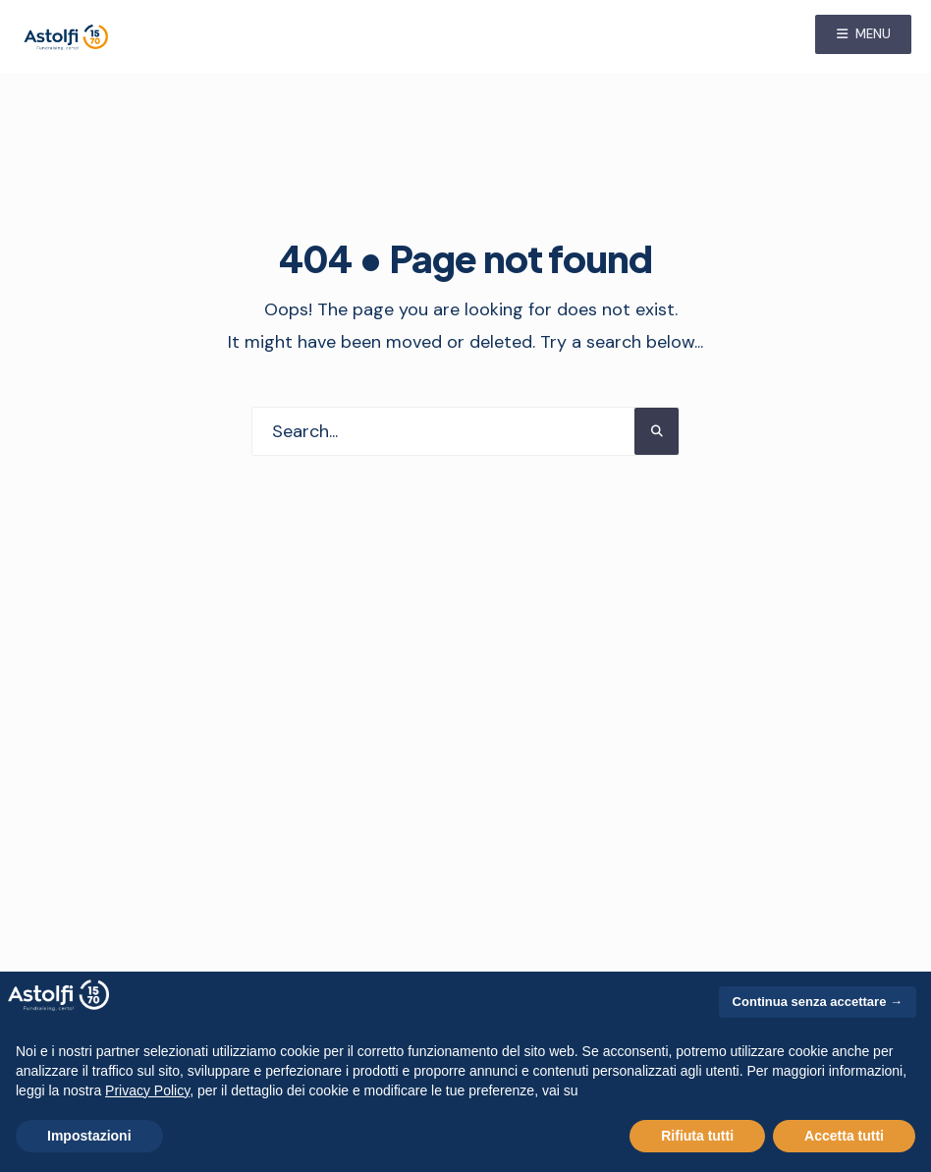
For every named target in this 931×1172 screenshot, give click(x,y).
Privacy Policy (147, 1090)
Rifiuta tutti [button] (697, 1136)
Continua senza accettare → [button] (818, 1001)
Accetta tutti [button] (844, 1136)
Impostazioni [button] (89, 1136)
